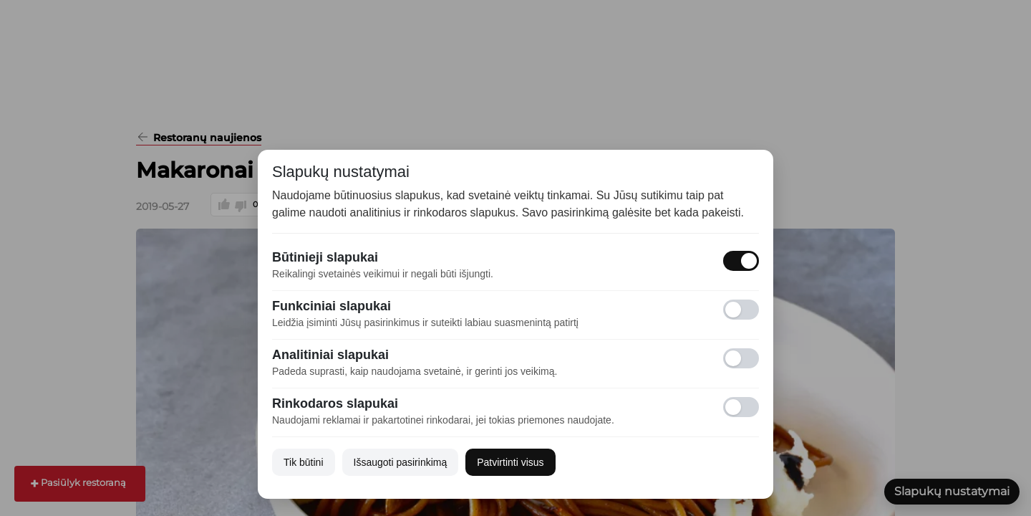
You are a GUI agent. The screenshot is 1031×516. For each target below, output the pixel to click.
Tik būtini (304, 462)
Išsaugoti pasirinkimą (400, 462)
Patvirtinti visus (510, 462)
